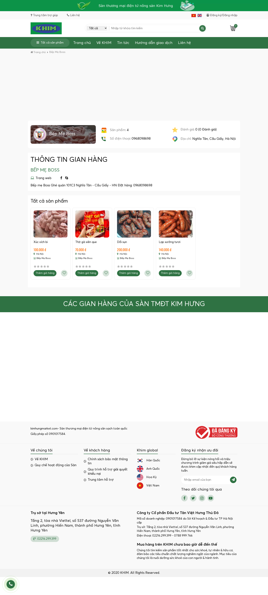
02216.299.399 (44, 538)
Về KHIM (103, 43)
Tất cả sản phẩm (50, 42)
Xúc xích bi (41, 242)
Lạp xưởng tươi (169, 242)
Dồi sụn (122, 242)
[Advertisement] (134, 93)
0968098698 (141, 138)
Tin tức (123, 43)
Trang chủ (82, 43)
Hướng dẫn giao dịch (153, 43)
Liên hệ (184, 43)
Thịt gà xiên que (86, 242)
